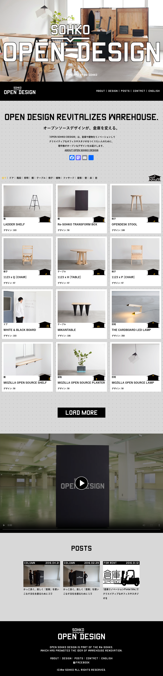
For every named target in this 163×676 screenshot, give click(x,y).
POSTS (125, 90)
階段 (19, 178)
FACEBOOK (83, 662)
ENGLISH (154, 90)
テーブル (41, 178)
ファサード (68, 178)
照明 (26, 178)
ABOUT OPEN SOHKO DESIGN (81, 150)
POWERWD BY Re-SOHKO (81, 75)
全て (4, 178)
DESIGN (113, 90)
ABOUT (100, 90)
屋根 (79, 178)
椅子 (50, 178)
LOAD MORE (81, 412)
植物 (58, 178)
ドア (11, 178)
